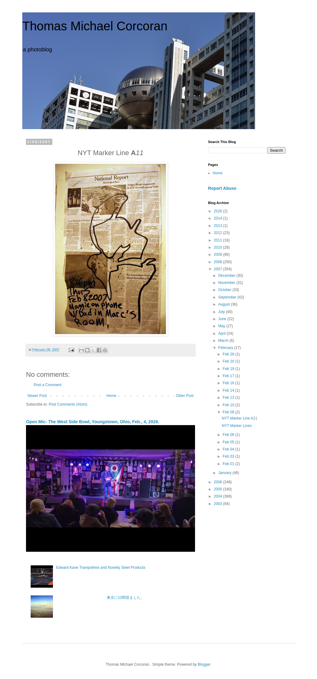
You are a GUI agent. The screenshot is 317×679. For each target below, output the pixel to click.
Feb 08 (229, 412)
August (224, 304)
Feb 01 (229, 464)
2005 (218, 489)
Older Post (184, 396)
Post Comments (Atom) (68, 404)
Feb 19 (229, 369)
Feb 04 (229, 449)
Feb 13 (229, 397)
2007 (218, 269)
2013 (218, 226)
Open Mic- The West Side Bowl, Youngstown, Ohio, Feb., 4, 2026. (92, 421)
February (226, 348)
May (222, 326)
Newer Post (37, 396)
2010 (218, 247)
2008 (218, 262)
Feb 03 (229, 456)
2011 (218, 240)
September (227, 297)
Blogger (204, 664)
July (222, 312)
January (225, 473)
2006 (218, 482)
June (222, 319)
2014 (218, 218)
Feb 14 (229, 390)
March (224, 340)
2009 (218, 254)
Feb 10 (229, 405)
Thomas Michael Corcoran (94, 26)
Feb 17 (229, 376)
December (227, 275)
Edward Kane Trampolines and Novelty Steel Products (100, 567)
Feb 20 (229, 361)
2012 (218, 233)
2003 (218, 504)
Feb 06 (229, 435)
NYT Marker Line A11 (239, 418)
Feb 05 (229, 442)
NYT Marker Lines (236, 426)
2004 (218, 496)
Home (111, 396)
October (225, 290)
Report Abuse (222, 188)
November (227, 283)
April (222, 333)
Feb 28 (229, 354)
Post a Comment (47, 385)
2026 (218, 211)
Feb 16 (229, 383)
